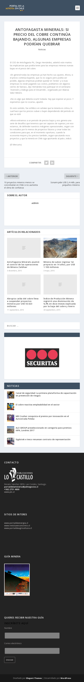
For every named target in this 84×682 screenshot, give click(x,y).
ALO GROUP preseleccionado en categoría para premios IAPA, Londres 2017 (43, 429)
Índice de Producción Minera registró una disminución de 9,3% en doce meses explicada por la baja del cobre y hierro (60, 302)
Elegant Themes (34, 678)
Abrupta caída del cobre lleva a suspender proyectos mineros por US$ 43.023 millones (23, 302)
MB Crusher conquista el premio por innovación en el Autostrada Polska (42, 417)
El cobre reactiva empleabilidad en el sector (38, 404)
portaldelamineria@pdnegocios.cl (21, 486)
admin (35, 203)
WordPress (66, 678)
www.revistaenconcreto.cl (17, 525)
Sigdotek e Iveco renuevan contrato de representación (43, 439)
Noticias (42, 49)
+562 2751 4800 (11, 489)
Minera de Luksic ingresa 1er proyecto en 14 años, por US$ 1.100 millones (59, 264)
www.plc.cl (9, 492)
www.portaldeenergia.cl (16, 523)
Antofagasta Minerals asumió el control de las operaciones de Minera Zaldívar (23, 264)
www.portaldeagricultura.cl (18, 528)
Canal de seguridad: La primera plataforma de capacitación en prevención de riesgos (46, 394)
